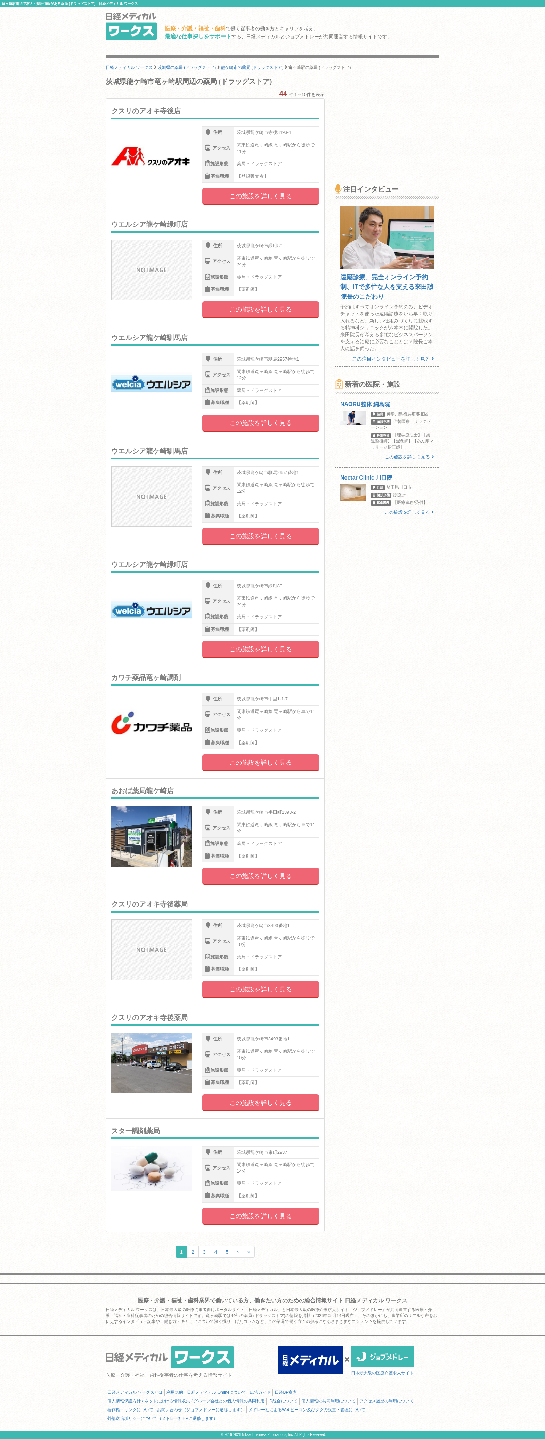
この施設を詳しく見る (260, 196)
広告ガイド (260, 1392)
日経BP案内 (286, 1392)
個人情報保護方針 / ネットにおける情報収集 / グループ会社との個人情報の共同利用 (186, 1401)
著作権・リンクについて (130, 1409)
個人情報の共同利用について (328, 1401)
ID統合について (283, 1401)
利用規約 (174, 1392)
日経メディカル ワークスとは (135, 1392)
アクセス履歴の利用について (386, 1401)
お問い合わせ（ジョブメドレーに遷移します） (201, 1409)
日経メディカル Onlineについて (216, 1392)
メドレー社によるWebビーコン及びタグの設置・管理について (307, 1409)
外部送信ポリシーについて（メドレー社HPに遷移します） (162, 1418)
